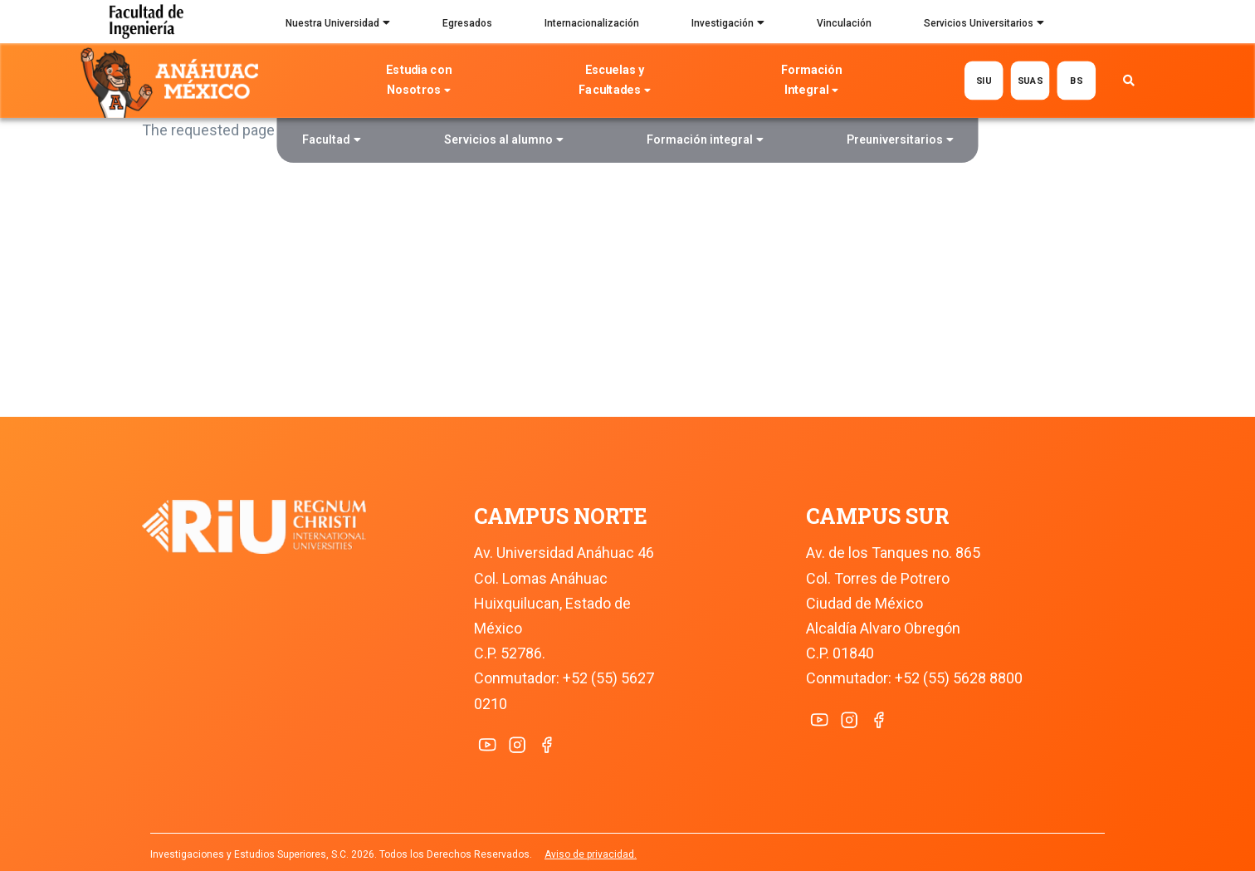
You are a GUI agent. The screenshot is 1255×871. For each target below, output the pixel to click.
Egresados (467, 23)
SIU (984, 80)
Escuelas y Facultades (615, 81)
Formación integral (705, 141)
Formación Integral (811, 81)
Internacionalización (591, 23)
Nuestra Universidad (338, 25)
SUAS (1030, 80)
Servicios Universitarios (984, 25)
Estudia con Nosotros (418, 81)
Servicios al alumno (504, 141)
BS (1077, 80)
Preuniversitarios (900, 141)
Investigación (727, 25)
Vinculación (844, 23)
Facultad (331, 141)
